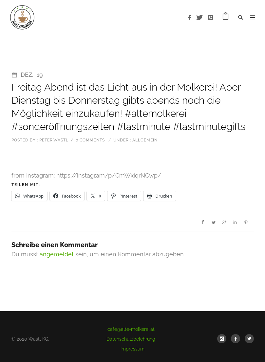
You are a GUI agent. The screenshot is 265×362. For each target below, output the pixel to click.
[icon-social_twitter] (249, 338)
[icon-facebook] (191, 17)
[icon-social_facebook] (237, 338)
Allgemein (144, 140)
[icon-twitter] (201, 17)
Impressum (132, 348)
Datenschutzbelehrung (130, 339)
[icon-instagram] (211, 17)
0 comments (90, 140)
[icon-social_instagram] (223, 338)
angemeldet (57, 254)
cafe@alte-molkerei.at (131, 329)
